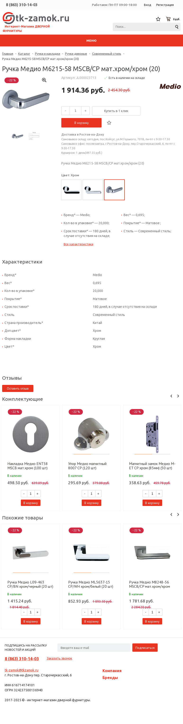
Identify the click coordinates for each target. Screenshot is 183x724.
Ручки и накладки (47, 53)
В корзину (81, 123)
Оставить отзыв (18, 388)
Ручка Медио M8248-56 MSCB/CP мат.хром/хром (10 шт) (149, 584)
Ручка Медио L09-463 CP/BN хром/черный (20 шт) (30, 584)
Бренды (110, 677)
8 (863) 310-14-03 (21, 5)
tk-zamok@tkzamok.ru (21, 670)
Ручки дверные (76, 53)
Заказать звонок (59, 658)
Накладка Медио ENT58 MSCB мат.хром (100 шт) (27, 465)
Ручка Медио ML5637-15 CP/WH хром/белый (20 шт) (90, 584)
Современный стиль (106, 53)
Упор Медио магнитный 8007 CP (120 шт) (87, 465)
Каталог (24, 53)
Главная (7, 53)
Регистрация (165, 4)
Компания (112, 671)
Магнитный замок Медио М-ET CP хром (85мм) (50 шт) (152, 465)
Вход (147, 4)
